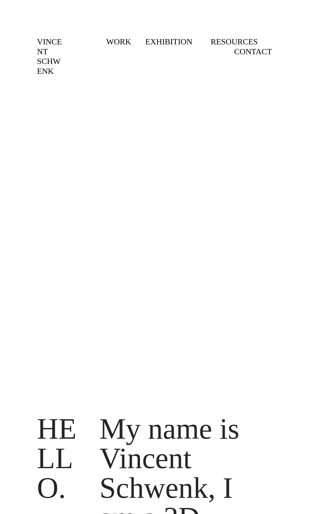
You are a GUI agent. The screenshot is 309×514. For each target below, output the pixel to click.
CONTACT (253, 51)
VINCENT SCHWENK (49, 56)
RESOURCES (234, 41)
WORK (118, 41)
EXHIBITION (169, 41)
